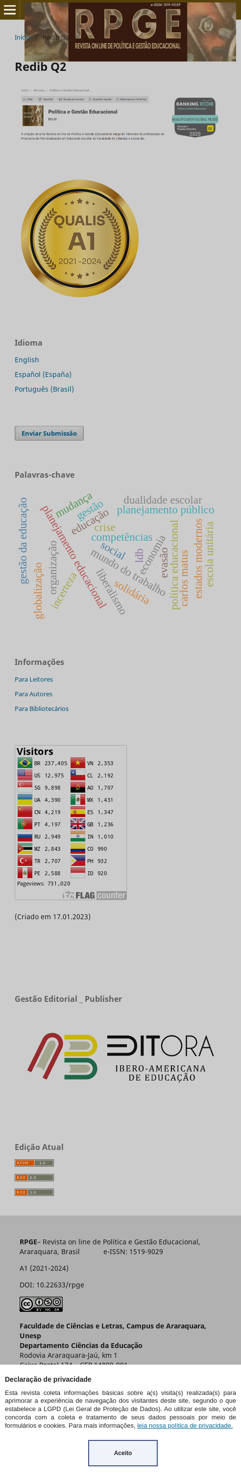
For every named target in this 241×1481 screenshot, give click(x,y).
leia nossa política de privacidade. (185, 1425)
